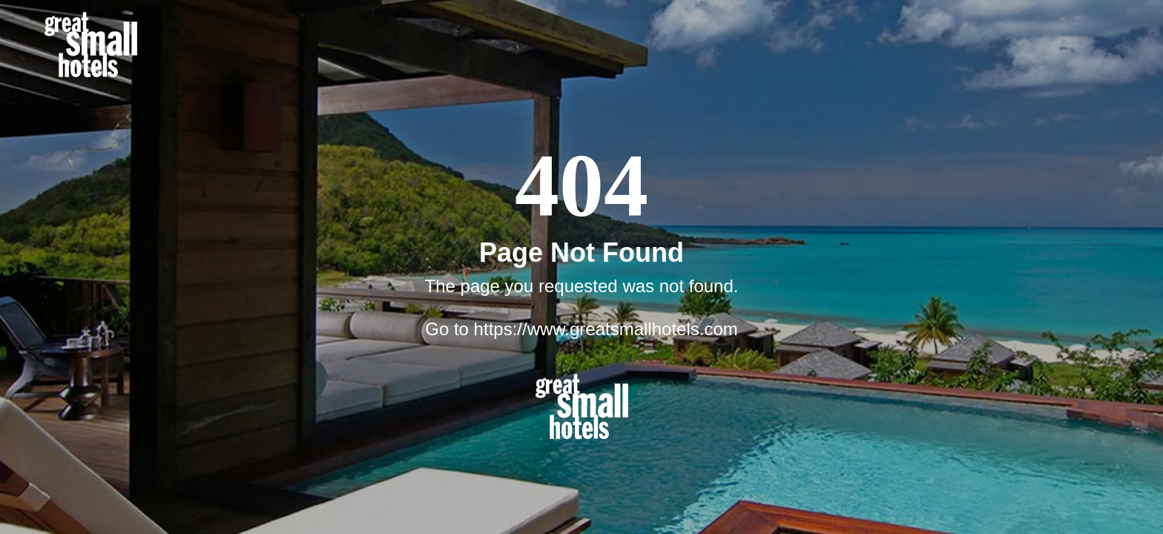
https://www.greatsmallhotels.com (606, 329)
